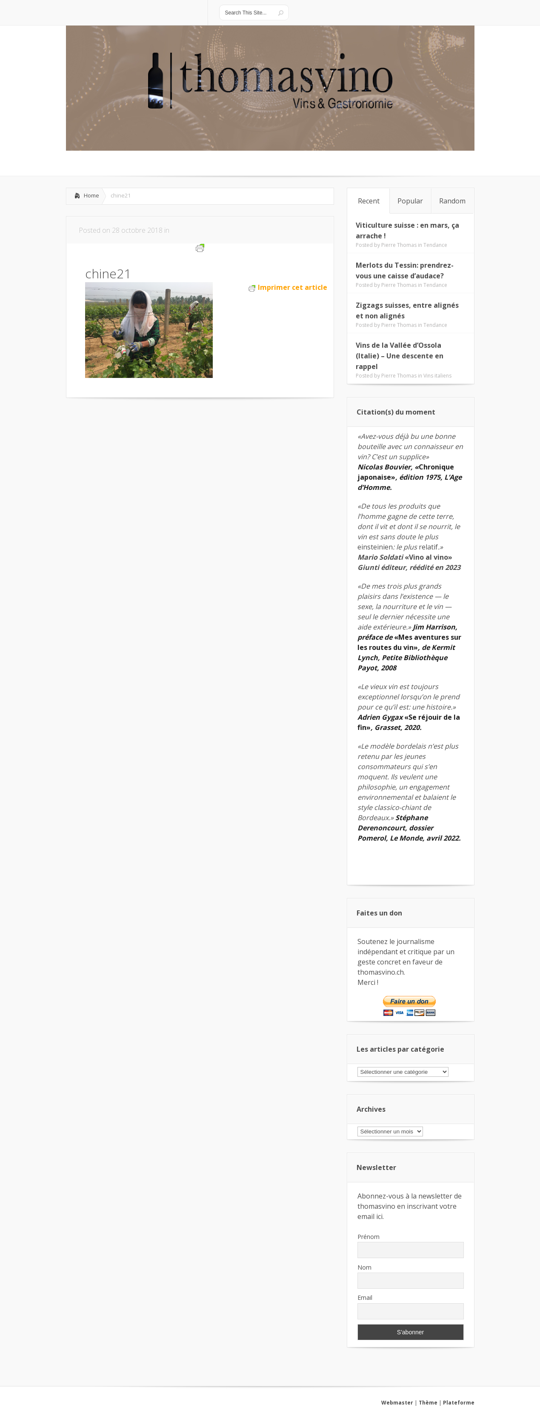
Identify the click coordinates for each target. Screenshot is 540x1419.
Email (364, 1297)
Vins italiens (437, 375)
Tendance (435, 245)
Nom (364, 1267)
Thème (428, 1402)
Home (91, 195)
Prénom (368, 1237)
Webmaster (397, 1402)
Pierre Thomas (399, 245)
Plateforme (458, 1402)
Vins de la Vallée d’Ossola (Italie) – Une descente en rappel (399, 355)
